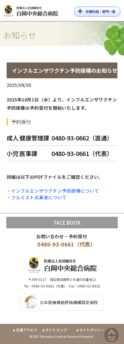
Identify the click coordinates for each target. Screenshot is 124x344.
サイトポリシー (91, 329)
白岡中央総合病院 (30, 12)
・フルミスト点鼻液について (37, 197)
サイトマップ (54, 329)
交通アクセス (25, 329)
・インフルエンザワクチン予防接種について (53, 190)
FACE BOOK (67, 222)
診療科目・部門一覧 (100, 11)
